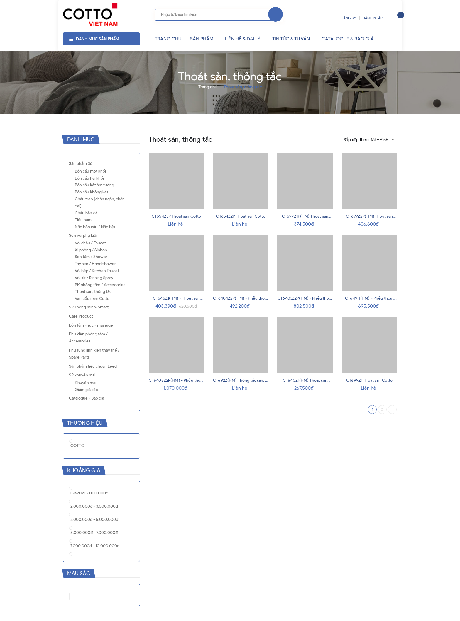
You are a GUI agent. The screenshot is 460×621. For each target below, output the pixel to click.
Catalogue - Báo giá (86, 398)
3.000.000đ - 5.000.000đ (94, 519)
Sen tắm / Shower (91, 256)
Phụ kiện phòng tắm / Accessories (88, 338)
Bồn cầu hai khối (89, 178)
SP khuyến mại (82, 375)
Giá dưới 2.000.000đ (89, 493)
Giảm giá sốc (86, 389)
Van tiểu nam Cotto (92, 298)
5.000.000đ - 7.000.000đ (94, 532)
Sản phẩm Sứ (80, 163)
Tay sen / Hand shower (95, 263)
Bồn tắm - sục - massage (91, 325)
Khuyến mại (85, 382)
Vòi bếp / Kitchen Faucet (97, 270)
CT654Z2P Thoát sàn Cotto (240, 216)
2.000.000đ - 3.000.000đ (94, 506)
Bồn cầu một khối (90, 171)
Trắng (69, 596)
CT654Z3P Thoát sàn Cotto (176, 216)
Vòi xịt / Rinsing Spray (94, 277)
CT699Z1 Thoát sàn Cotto (369, 380)
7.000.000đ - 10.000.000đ (94, 545)
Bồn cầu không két (91, 192)
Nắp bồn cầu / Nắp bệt (95, 226)
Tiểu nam (83, 219)
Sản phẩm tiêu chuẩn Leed (93, 366)
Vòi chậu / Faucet (90, 242)
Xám (84, 596)
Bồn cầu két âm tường (94, 184)
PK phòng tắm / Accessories (100, 284)
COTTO (77, 445)
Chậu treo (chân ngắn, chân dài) (100, 203)
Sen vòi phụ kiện (84, 235)
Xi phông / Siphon (91, 250)
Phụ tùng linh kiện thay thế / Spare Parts (94, 354)
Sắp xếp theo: (356, 139)
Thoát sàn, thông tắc (93, 291)
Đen (78, 596)
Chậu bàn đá (86, 213)
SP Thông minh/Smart (89, 307)
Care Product (81, 316)
